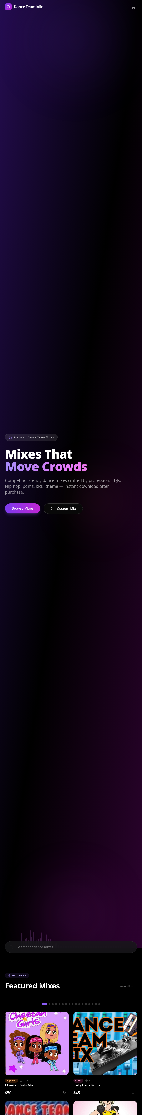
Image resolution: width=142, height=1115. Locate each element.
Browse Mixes (23, 508)
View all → (127, 986)
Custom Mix (63, 508)
